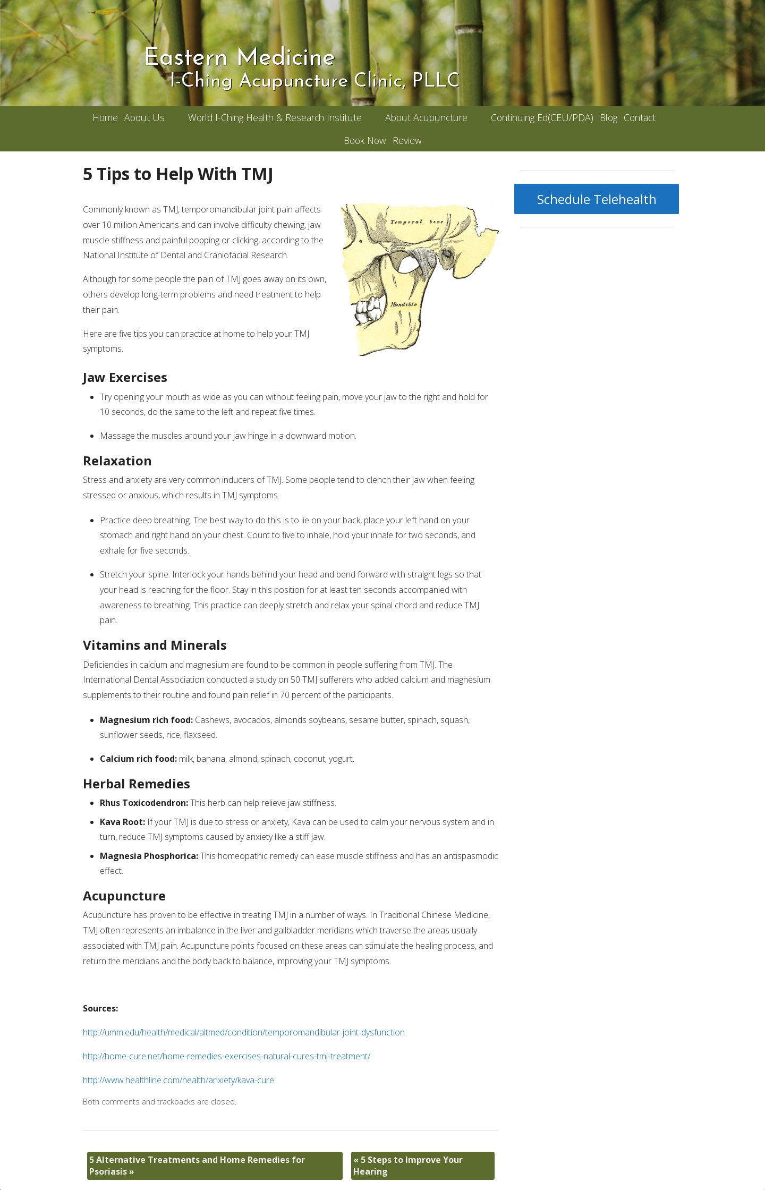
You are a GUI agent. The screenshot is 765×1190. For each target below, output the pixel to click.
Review (407, 140)
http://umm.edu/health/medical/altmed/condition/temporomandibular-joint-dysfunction (244, 1032)
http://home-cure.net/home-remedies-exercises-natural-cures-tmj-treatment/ (226, 1056)
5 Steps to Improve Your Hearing (408, 1165)
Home (105, 117)
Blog (608, 117)
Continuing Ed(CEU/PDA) (542, 117)
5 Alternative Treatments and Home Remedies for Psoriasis (197, 1165)
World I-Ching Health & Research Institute (275, 117)
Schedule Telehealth (597, 199)
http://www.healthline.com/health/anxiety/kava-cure (178, 1080)
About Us (144, 117)
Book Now (365, 140)
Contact (640, 117)
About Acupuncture (426, 117)
